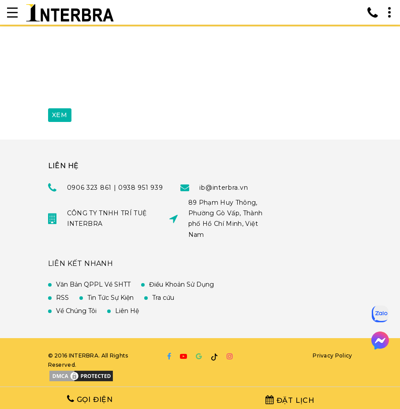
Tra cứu (163, 298)
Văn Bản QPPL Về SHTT (93, 284)
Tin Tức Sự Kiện (110, 298)
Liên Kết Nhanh (80, 263)
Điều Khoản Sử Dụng (181, 284)
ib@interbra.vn (223, 188)
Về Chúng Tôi (76, 311)
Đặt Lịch (289, 400)
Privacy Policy (332, 355)
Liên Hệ (127, 311)
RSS (62, 298)
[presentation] (115, 80)
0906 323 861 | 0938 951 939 (115, 188)
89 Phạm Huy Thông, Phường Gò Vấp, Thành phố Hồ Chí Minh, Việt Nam (225, 218)
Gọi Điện (90, 399)
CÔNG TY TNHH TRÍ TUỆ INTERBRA (107, 218)
